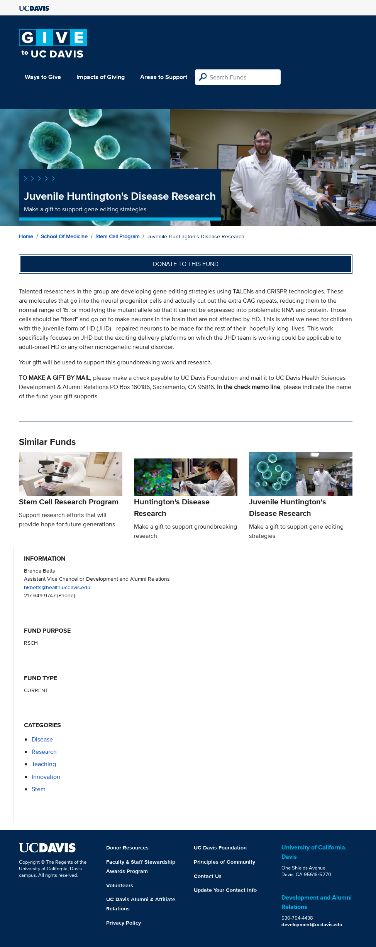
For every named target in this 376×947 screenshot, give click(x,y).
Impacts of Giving (100, 76)
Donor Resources (127, 847)
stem (39, 789)
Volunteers (119, 885)
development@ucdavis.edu (311, 924)
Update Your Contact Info (225, 890)
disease (42, 739)
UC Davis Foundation (220, 847)
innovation (46, 776)
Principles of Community (224, 862)
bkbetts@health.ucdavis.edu (57, 587)
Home (26, 236)
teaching (44, 764)
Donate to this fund (185, 263)
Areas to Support (163, 76)
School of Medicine (64, 236)
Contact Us (208, 876)
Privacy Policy (123, 923)
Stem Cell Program (117, 236)
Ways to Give (43, 76)
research (44, 751)
